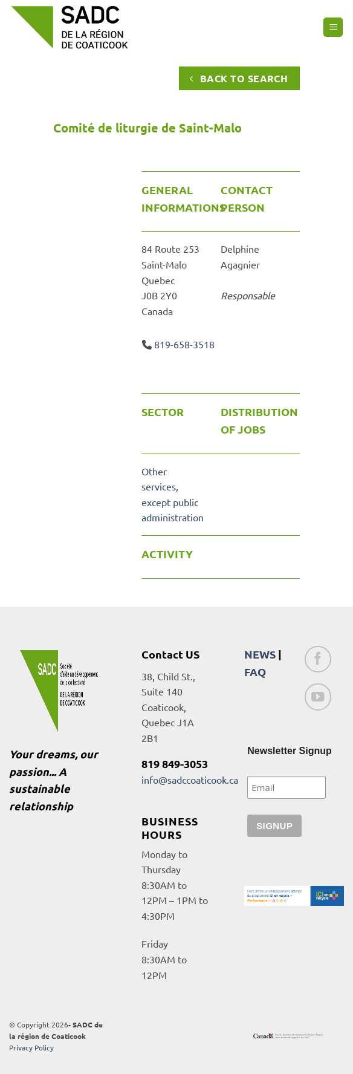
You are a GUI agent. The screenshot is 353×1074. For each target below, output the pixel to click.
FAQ (255, 672)
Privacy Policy (31, 1047)
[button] (333, 27)
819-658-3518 (184, 344)
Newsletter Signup (289, 751)
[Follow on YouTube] (318, 697)
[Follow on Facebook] (318, 659)
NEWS (260, 654)
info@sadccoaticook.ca (189, 779)
